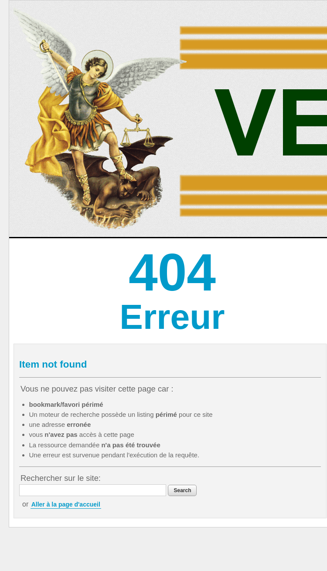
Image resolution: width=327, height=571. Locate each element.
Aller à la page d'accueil (65, 504)
